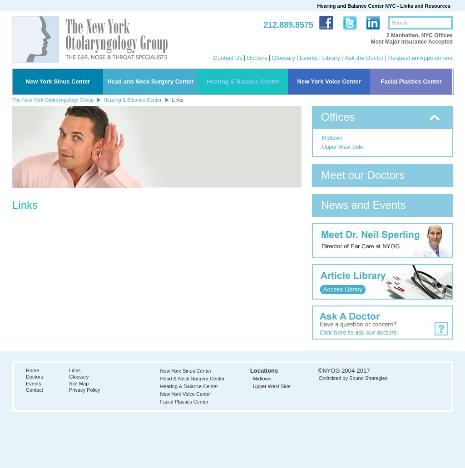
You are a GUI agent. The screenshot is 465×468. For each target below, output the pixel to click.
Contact (34, 390)
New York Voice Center (329, 81)
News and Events (363, 205)
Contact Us (227, 57)
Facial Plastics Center (411, 81)
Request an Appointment (420, 57)
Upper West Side (342, 147)
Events (309, 57)
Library (331, 57)
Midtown (332, 138)
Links (75, 370)
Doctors (257, 57)
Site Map (79, 383)
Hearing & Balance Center (243, 81)
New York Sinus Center (58, 81)
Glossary (283, 57)
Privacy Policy (84, 390)
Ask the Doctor (364, 57)
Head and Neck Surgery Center (150, 81)
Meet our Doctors (363, 175)
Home (32, 370)
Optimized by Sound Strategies (353, 378)
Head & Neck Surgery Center (192, 378)
